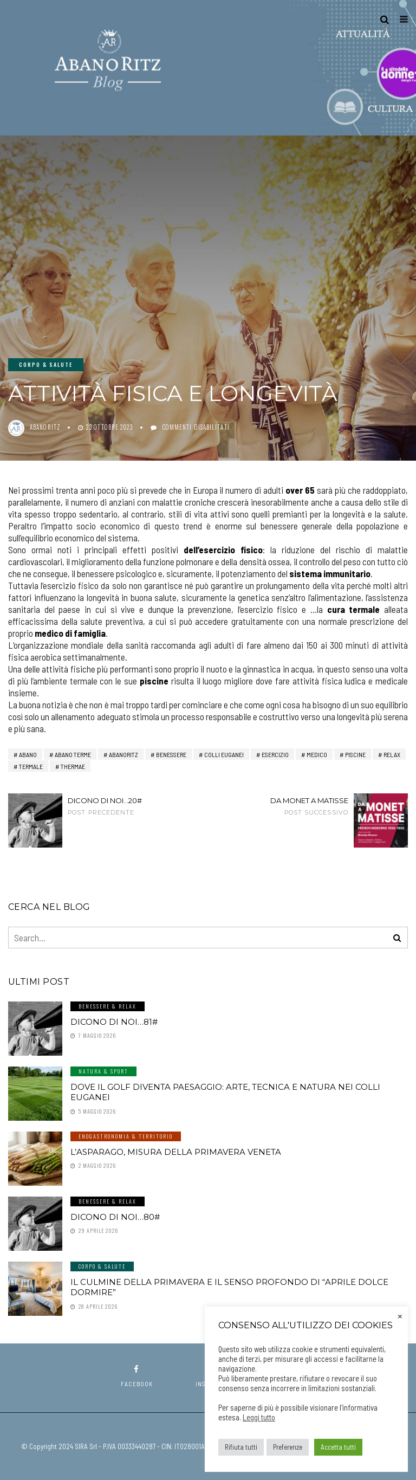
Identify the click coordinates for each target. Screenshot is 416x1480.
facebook (137, 1376)
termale (31, 766)
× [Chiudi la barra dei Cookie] (400, 1315)
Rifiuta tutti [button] (241, 1447)
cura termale (355, 609)
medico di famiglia (70, 633)
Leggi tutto (259, 1417)
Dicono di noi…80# (115, 1217)
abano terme (73, 754)
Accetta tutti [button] (338, 1447)
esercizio (275, 754)
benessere (171, 754)
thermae (73, 766)
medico (317, 754)
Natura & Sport (103, 1071)
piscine (154, 680)
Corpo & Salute (46, 364)
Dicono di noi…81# (114, 1022)
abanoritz (45, 427)
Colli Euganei (224, 754)
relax (392, 754)
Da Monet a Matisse (298, 806)
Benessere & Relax (107, 1006)
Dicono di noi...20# (118, 806)
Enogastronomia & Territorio (126, 1136)
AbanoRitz (123, 754)
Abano (28, 754)
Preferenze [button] (287, 1447)
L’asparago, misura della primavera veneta (175, 1152)
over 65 (301, 489)
